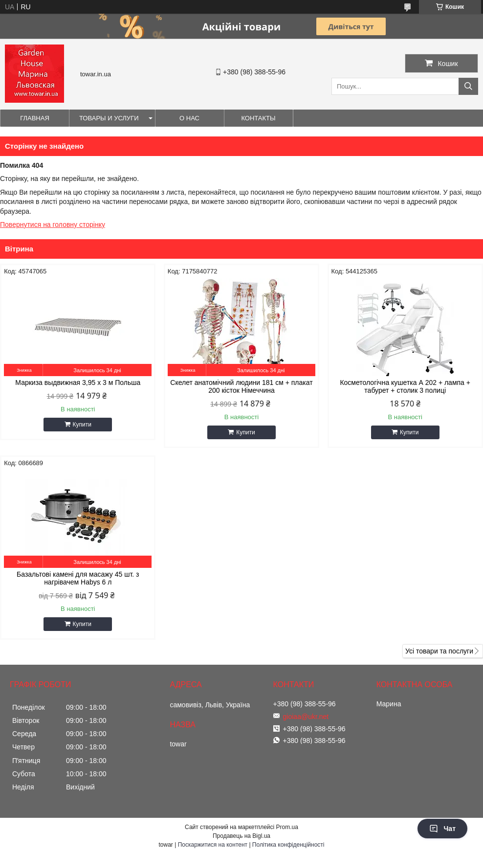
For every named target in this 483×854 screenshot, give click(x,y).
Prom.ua (287, 827)
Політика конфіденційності (288, 844)
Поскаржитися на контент (212, 844)
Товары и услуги (109, 118)
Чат (442, 828)
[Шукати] (468, 86)
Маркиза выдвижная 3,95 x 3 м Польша (77, 382)
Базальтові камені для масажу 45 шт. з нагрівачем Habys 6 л (78, 578)
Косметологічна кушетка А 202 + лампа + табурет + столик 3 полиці (405, 386)
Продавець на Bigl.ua (241, 835)
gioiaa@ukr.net (306, 716)
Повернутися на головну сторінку (52, 224)
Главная (34, 118)
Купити (82, 424)
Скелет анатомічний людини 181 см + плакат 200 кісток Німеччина (241, 386)
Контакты (258, 118)
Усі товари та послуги (439, 651)
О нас (189, 118)
